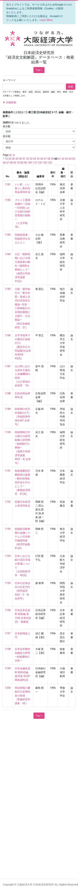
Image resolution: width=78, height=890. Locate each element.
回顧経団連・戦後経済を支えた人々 (22, 238)
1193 (8, 528)
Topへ (39, 69)
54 (34, 158)
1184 (8, 254)
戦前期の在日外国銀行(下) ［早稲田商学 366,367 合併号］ (24, 416)
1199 (8, 668)
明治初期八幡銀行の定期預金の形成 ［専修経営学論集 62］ (22, 695)
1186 (8, 335)
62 (62, 158)
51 (24, 158)
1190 (8, 432)
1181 (8, 184)
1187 (8, 366)
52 (27, 158)
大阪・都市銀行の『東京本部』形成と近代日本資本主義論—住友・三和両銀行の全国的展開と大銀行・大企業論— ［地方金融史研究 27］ (22, 308)
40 (16, 158)
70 (18, 162)
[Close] (68, 4)
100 (30, 162)
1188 (8, 393)
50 (20, 158)
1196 (8, 610)
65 (73, 158)
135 (49, 162)
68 (11, 162)
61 (59, 158)
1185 (8, 289)
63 (66, 158)
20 (9, 158)
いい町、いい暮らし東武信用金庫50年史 (23, 188)
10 (6, 158)
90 (25, 162)
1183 (8, 234)
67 (7, 162)
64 (70, 158)
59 (52, 158)
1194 (8, 556)
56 (41, 158)
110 (35, 162)
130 (44, 162)
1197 (8, 633)
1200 (8, 687)
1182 (8, 200)
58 (48, 158)
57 (45, 158)
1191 (8, 470)
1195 (8, 583)
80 (21, 162)
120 (40, 162)
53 (31, 158)
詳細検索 (9, 102)
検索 (70, 86)
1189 (8, 408)
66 (4, 162)
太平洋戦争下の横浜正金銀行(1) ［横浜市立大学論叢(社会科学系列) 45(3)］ (23, 347)
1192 (8, 501)
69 (14, 162)
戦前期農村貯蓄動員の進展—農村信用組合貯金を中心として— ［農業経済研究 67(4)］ (22, 482)
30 (13, 158)
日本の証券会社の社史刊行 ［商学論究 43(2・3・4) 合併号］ (22, 591)
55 (38, 158)
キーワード (9, 80)
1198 (8, 649)
